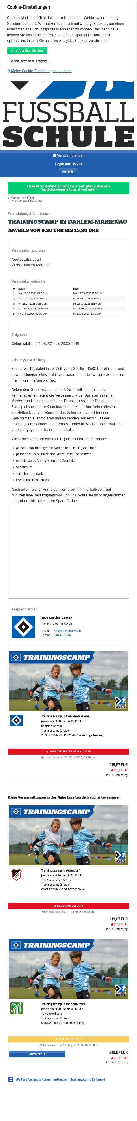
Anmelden (68, 172)
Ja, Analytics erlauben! (27, 50)
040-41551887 (62, 635)
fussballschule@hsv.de (67, 631)
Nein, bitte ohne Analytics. (29, 61)
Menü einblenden (68, 155)
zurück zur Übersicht (27, 201)
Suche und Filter (22, 198)
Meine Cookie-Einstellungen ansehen (39, 71)
